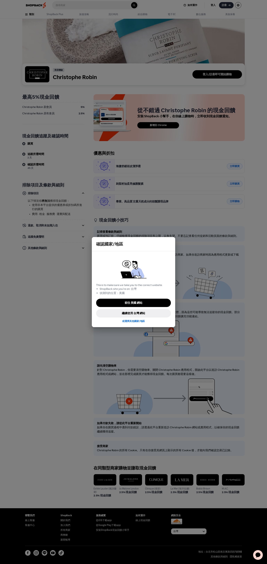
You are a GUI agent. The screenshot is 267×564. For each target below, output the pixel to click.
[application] (258, 555)
